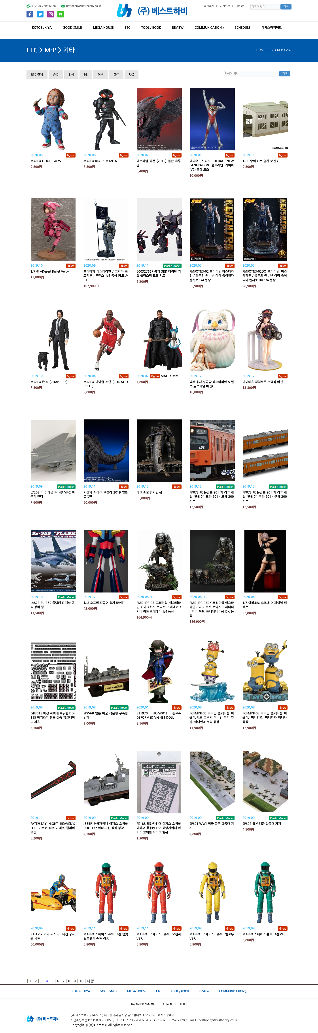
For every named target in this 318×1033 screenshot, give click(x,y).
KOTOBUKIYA (42, 27)
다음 (90, 981)
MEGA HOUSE (103, 27)
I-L (85, 74)
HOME (260, 50)
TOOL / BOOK (151, 27)
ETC (127, 27)
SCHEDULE (242, 27)
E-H (71, 74)
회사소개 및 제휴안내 (143, 1004)
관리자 (183, 1004)
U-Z (131, 74)
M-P (100, 74)
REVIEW (178, 27)
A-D (56, 74)
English (240, 6)
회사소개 (209, 6)
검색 (286, 6)
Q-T (116, 74)
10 (81, 981)
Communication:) (209, 27)
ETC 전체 (37, 74)
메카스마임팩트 (271, 27)
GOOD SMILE (72, 27)
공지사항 (225, 6)
